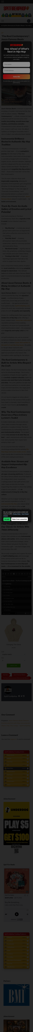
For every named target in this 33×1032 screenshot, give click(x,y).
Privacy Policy (17, 514)
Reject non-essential (19, 519)
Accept (6, 519)
